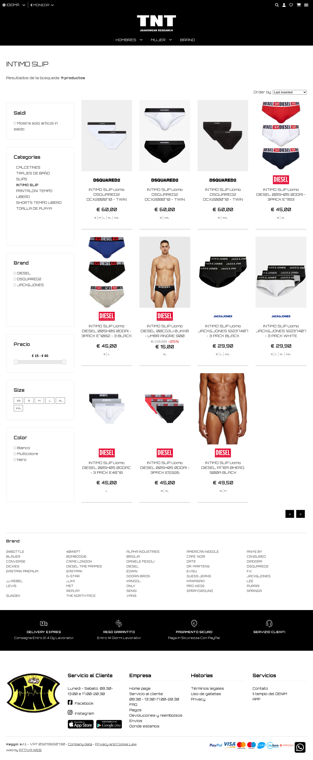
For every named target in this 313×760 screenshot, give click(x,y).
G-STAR (73, 577)
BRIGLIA (133, 557)
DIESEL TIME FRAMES (84, 567)
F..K (249, 572)
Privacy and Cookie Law (116, 745)
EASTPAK (74, 572)
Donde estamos (144, 727)
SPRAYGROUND (200, 591)
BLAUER (13, 557)
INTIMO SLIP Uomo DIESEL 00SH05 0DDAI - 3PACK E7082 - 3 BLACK (106, 352)
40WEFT (73, 552)
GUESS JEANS (199, 577)
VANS (131, 596)
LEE (250, 582)
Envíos (135, 721)
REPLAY (73, 591)
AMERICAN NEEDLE (203, 552)
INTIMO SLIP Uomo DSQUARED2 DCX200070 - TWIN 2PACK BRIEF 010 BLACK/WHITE (165, 200)
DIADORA (254, 562)
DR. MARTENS (198, 567)
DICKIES (12, 567)
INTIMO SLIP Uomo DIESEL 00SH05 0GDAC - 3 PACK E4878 (106, 488)
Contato (260, 689)
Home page (140, 689)
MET (69, 586)
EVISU (192, 572)
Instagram (84, 714)
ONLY (130, 586)
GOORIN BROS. (138, 577)
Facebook (84, 704)
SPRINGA (254, 591)
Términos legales (207, 689)
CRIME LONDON (79, 562)
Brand (187, 40)
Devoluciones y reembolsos (155, 716)
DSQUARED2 (257, 567)
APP (256, 700)
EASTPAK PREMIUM (22, 572)
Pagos (135, 711)
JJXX (70, 582)
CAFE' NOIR (196, 557)
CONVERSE (15, 562)
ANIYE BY (254, 552)
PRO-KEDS (195, 586)
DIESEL (132, 567)
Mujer (158, 40)
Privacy (198, 700)
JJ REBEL (14, 582)
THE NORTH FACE (81, 596)
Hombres (126, 40)
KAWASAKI (196, 582)
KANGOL (133, 582)
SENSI (131, 591)
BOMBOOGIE (76, 557)
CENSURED (256, 557)
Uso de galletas (206, 695)
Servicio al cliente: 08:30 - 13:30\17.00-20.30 (154, 697)
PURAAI (253, 586)
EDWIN (131, 572)
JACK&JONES (258, 577)
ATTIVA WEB (30, 751)
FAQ (133, 705)
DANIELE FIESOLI (140, 562)
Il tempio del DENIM (270, 695)
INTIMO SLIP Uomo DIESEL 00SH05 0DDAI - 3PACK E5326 (165, 488)
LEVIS (11, 586)
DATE (191, 562)
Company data (80, 745)
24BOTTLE (15, 552)
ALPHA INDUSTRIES (142, 552)
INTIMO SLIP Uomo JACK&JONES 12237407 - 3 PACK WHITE (281, 352)
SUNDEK (13, 596)
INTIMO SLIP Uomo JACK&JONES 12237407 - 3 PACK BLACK (223, 352)
